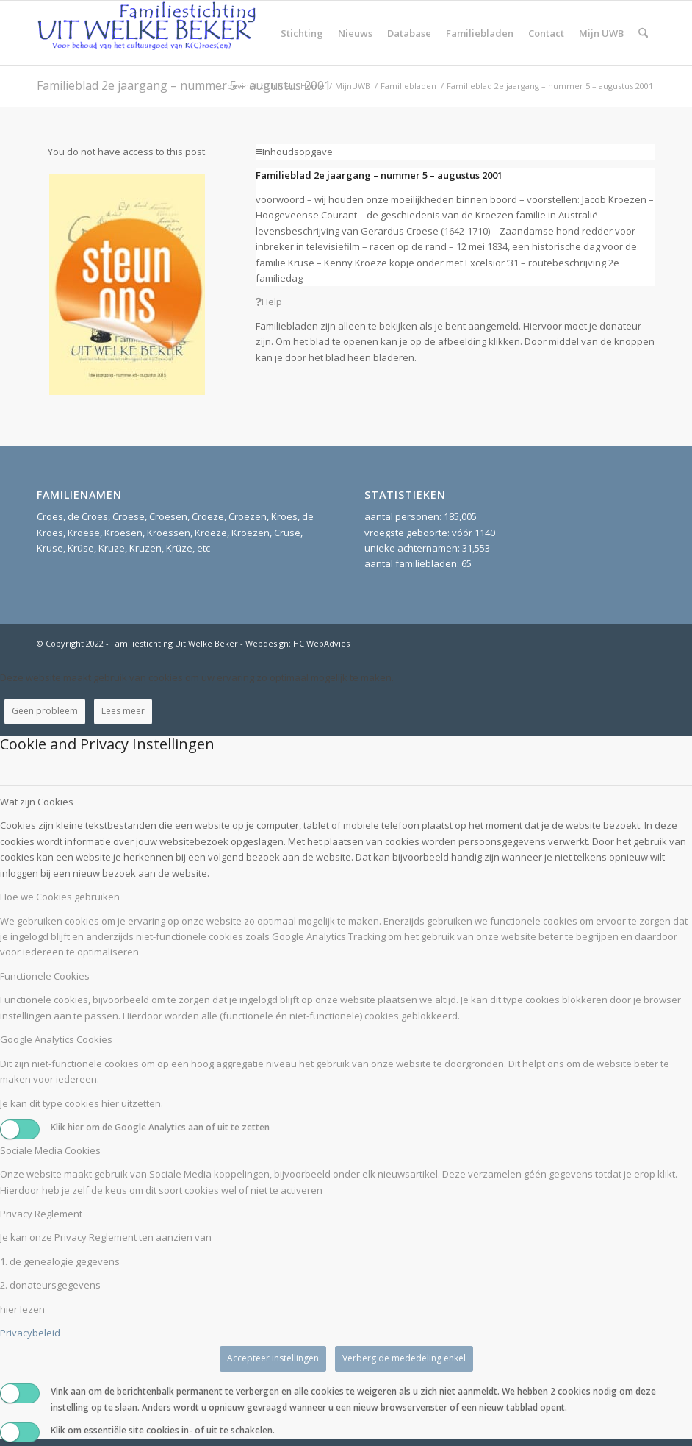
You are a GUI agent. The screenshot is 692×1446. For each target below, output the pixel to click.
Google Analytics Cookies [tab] (56, 1039)
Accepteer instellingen (273, 1358)
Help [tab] (269, 301)
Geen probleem (45, 711)
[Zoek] (643, 33)
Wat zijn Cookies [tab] (36, 801)
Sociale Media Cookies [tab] (50, 1150)
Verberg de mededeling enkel (404, 1358)
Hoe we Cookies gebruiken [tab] (60, 896)
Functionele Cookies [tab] (45, 976)
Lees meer (123, 711)
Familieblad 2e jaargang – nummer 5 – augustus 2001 (184, 85)
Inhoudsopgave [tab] (294, 151)
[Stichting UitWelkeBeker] (147, 33)
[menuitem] (302, 33)
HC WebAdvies (321, 643)
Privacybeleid (30, 1332)
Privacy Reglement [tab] (41, 1213)
